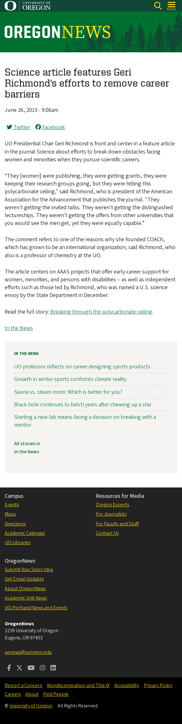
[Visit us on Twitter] (19, 668)
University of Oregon (30, 705)
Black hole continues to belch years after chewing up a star (82, 405)
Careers (13, 694)
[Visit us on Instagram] (42, 668)
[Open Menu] (171, 5)
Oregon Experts (112, 504)
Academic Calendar (25, 533)
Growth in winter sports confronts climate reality (70, 379)
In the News (19, 328)
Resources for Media (120, 496)
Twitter (18, 127)
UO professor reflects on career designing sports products (82, 367)
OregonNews (20, 561)
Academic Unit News (26, 598)
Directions (15, 523)
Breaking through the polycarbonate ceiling (101, 312)
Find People (56, 694)
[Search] (158, 6)
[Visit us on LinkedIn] (53, 668)
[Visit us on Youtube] (31, 668)
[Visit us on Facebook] (9, 668)
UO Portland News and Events (36, 607)
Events (12, 504)
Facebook (50, 127)
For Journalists (111, 514)
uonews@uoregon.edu (28, 652)
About (32, 694)
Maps (10, 514)
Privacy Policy (158, 685)
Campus (14, 496)
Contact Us (107, 533)
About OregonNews (25, 588)
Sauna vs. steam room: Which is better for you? (68, 392)
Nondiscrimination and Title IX (78, 685)
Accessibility (126, 685)
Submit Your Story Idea (29, 569)
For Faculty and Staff (117, 523)
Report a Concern (23, 685)
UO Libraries (17, 542)
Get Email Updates (24, 579)
